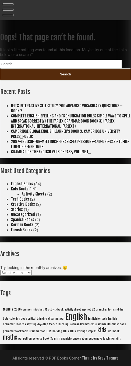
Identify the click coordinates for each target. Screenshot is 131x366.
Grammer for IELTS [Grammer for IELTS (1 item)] (40, 331)
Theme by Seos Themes (100, 358)
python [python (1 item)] (27, 338)
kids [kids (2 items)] (102, 330)
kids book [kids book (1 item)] (113, 331)
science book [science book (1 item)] (41, 338)
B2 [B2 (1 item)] (93, 309)
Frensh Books (21, 229)
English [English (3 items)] (76, 317)
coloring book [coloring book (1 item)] (18, 318)
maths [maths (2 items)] (10, 337)
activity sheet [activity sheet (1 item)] (73, 309)
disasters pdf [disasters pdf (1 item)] (56, 318)
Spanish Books (22, 219)
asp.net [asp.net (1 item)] (86, 309)
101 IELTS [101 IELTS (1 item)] (8, 309)
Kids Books (20, 188)
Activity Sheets (34, 194)
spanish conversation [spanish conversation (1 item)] (74, 338)
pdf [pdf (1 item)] (20, 338)
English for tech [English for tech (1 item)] (97, 318)
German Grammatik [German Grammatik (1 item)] (82, 324)
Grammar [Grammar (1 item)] (101, 324)
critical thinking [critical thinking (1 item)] (37, 318)
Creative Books (23, 204)
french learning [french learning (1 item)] (59, 324)
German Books (22, 224)
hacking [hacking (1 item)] (57, 331)
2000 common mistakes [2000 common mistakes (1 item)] (29, 309)
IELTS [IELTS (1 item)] (66, 331)
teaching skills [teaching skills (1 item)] (112, 338)
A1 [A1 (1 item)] (46, 309)
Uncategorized (23, 214)
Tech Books (20, 199)
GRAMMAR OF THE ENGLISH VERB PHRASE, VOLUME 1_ (51, 151)
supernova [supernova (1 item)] (95, 338)
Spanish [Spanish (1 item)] (55, 338)
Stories (17, 209)
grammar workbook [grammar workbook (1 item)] (15, 331)
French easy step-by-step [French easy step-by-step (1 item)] (32, 324)
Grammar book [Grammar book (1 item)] (116, 324)
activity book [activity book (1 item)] (55, 309)
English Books (22, 183)
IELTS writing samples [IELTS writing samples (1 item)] (83, 331)
